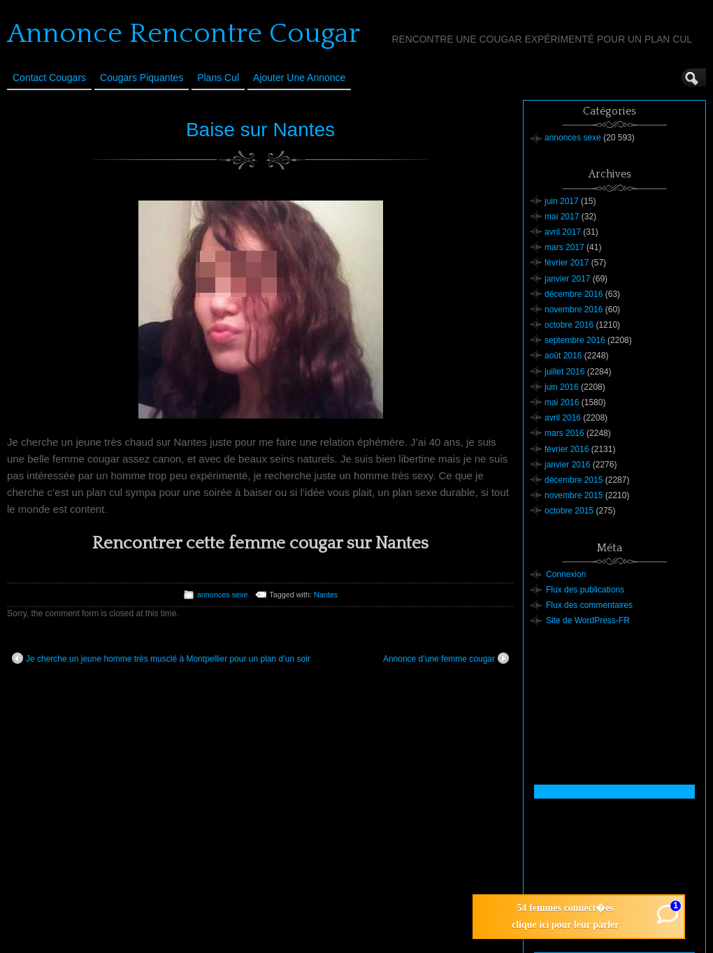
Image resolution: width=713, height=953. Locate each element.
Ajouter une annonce (299, 77)
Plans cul (218, 77)
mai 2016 (562, 402)
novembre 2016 (574, 309)
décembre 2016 (574, 294)
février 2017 (567, 263)
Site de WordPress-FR (588, 620)
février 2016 (567, 449)
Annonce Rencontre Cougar (183, 33)
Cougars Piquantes (141, 77)
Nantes (326, 594)
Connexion (566, 574)
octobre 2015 (569, 511)
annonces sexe (222, 594)
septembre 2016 (575, 340)
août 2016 (563, 356)
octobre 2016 (569, 325)
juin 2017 (562, 201)
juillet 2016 (564, 372)
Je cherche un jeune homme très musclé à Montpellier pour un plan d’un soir (161, 658)
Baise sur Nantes (260, 129)
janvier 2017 (567, 279)
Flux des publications (585, 590)
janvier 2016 (567, 465)
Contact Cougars (49, 77)
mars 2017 (564, 247)
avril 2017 (563, 232)
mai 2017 (562, 216)
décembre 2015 (574, 480)
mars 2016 (564, 433)
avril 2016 (563, 418)
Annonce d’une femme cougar (446, 658)
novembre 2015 (574, 495)
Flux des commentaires (589, 605)
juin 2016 (562, 387)
